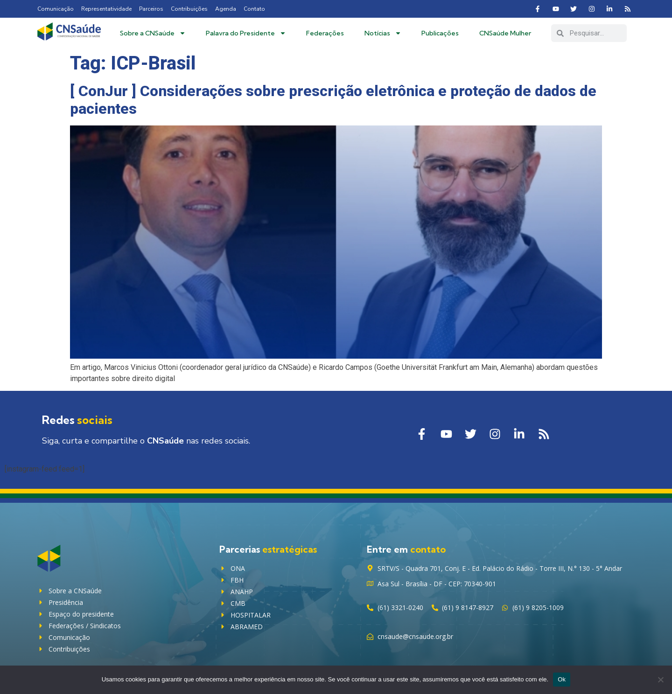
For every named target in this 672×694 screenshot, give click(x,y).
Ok (562, 679)
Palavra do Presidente (246, 33)
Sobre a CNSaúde (153, 33)
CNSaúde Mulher (505, 33)
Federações (325, 33)
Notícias (382, 33)
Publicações (440, 33)
